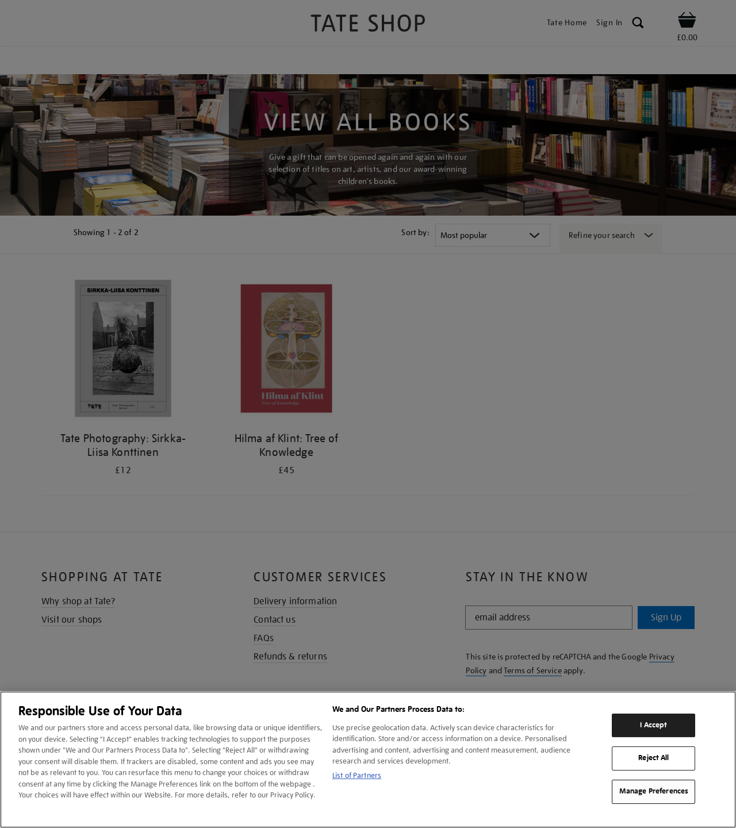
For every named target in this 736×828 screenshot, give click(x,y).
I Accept (653, 725)
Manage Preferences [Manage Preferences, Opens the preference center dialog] (653, 791)
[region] (368, 759)
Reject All (653, 758)
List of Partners (356, 775)
